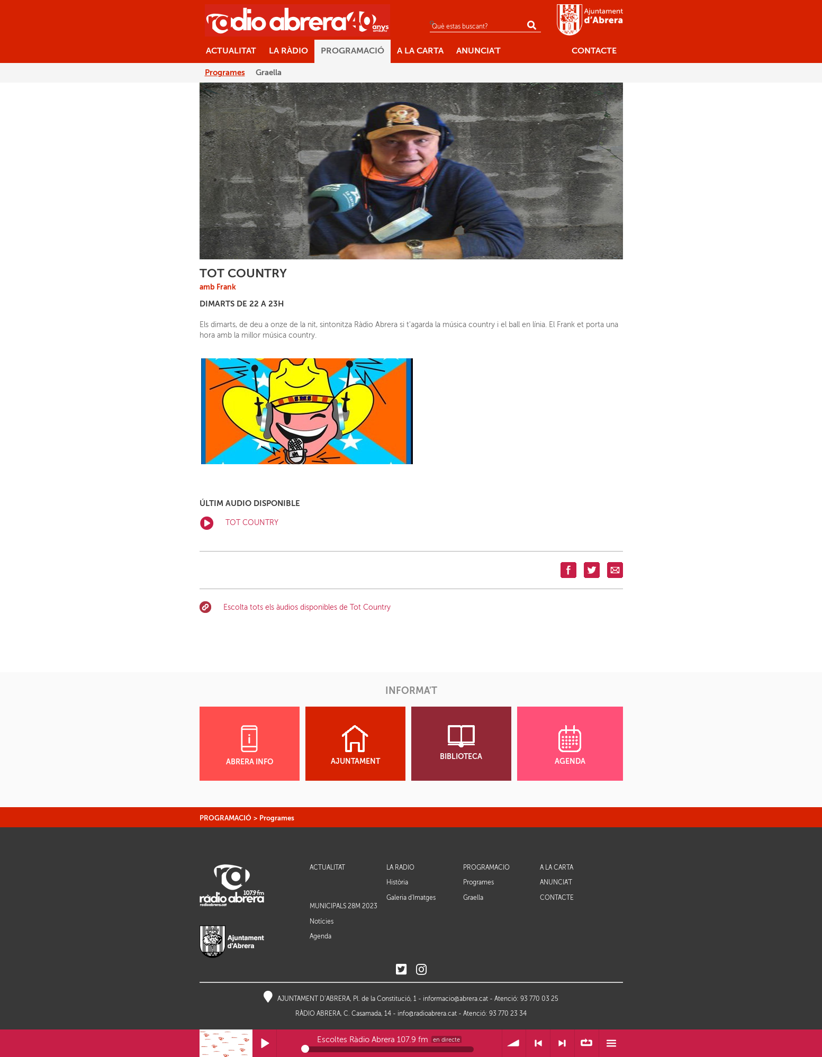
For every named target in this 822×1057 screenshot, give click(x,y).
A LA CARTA (556, 867)
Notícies (321, 921)
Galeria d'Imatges (411, 897)
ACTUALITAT (327, 867)
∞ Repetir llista (587, 1043)
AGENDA (570, 745)
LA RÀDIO (400, 867)
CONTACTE (557, 898)
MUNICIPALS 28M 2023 (343, 906)
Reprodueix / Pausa (265, 1043)
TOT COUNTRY (239, 523)
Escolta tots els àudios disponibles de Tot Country (307, 607)
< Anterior (538, 1043)
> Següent (562, 1043)
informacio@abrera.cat (455, 998)
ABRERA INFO (249, 745)
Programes (276, 818)
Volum (514, 1043)
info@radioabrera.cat (427, 1013)
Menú (611, 1043)
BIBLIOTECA (461, 743)
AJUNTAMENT (355, 745)
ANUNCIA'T (556, 882)
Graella (473, 897)
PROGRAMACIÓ (225, 818)
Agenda (320, 936)
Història (397, 882)
